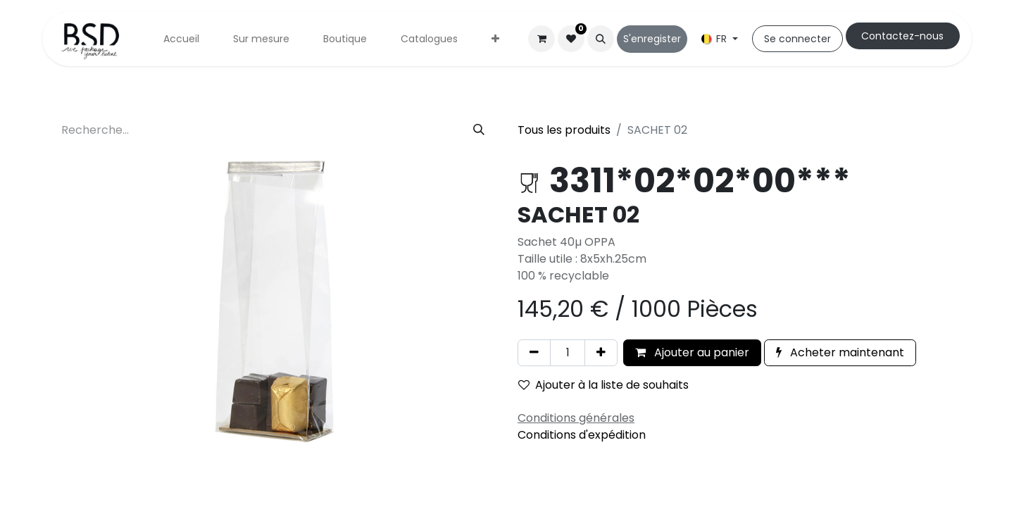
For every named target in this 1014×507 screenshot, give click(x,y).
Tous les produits (564, 130)
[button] (600, 38)
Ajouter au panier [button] (692, 352)
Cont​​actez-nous (902, 36)
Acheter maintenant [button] (840, 352)
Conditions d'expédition (582, 435)
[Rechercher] (478, 130)
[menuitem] (181, 39)
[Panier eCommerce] (541, 38)
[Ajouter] (601, 352)
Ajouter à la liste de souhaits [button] (603, 385)
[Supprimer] (534, 352)
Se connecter (797, 39)
